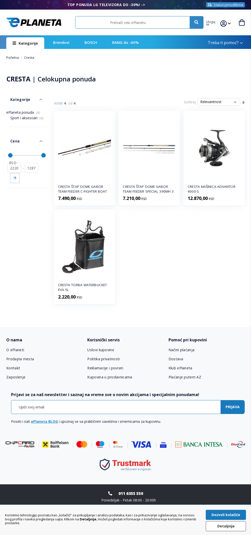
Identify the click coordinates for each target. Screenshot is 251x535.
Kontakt (13, 368)
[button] (214, 22)
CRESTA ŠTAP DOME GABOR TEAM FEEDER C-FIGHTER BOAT (82, 189)
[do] (31, 154)
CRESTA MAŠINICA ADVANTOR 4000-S (211, 189)
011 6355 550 (130, 493)
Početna (13, 57)
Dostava (176, 359)
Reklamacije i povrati (105, 368)
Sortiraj (190, 102)
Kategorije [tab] (15, 95)
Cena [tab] (10, 131)
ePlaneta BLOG (44, 421)
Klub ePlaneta (180, 368)
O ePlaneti (15, 349)
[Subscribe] (233, 407)
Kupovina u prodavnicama (109, 377)
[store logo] (33, 22)
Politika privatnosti (103, 359)
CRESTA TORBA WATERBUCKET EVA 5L (82, 287)
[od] (14, 154)
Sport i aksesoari (27, 111)
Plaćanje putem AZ (185, 377)
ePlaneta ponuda (23, 106)
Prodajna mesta (20, 359)
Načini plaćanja (181, 349)
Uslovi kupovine (100, 349)
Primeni (15, 164)
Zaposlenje (15, 377)
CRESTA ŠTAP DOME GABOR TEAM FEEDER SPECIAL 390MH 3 (148, 189)
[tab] (44, 340)
